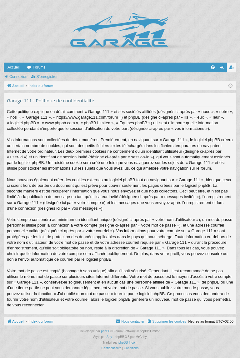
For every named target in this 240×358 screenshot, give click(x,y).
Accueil (14, 67)
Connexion (18, 76)
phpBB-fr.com (128, 342)
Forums (39, 67)
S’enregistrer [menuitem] (233, 68)
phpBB (105, 331)
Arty (109, 337)
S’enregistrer (47, 76)
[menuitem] (213, 67)
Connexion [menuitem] (223, 68)
